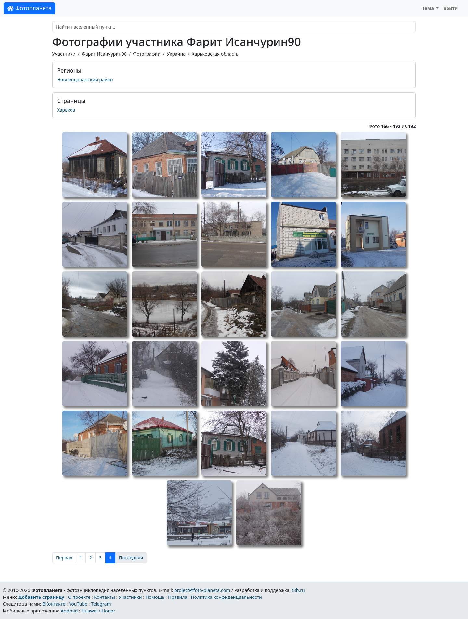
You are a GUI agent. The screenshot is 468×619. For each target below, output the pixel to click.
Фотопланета (29, 8)
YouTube (78, 604)
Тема (428, 8)
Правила (177, 597)
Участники (64, 54)
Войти (450, 8)
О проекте (79, 597)
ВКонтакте (53, 604)
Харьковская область (215, 54)
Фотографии (147, 54)
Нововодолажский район (85, 79)
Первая (64, 558)
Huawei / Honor (98, 611)
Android (69, 611)
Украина (176, 54)
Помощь (155, 597)
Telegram (101, 604)
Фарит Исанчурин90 (104, 54)
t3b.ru (298, 590)
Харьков (66, 110)
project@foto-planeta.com (202, 590)
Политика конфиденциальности (226, 597)
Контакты (104, 597)
